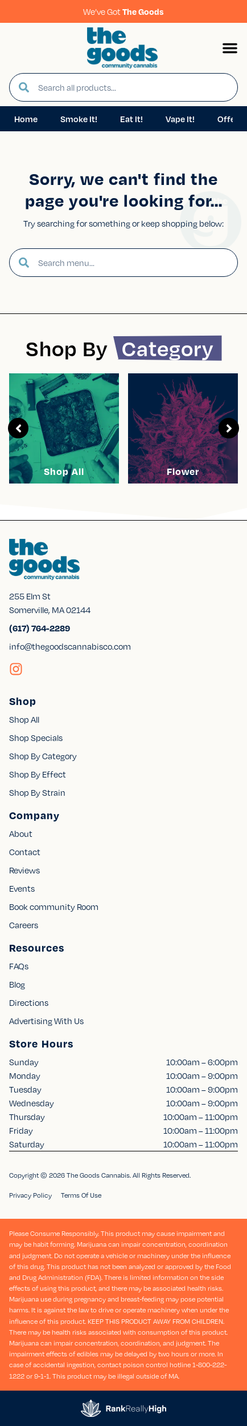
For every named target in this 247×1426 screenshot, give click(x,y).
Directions (28, 1002)
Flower (183, 471)
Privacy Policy (30, 1195)
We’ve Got (123, 11)
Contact (24, 852)
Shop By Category (43, 756)
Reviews (24, 870)
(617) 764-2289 (39, 628)
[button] (230, 48)
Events (22, 888)
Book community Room (53, 906)
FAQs (18, 966)
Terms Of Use (81, 1195)
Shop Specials (36, 737)
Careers (23, 925)
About (20, 833)
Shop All (64, 471)
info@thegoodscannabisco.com (70, 646)
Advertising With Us (46, 1021)
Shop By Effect (37, 774)
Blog (17, 984)
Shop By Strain (37, 792)
